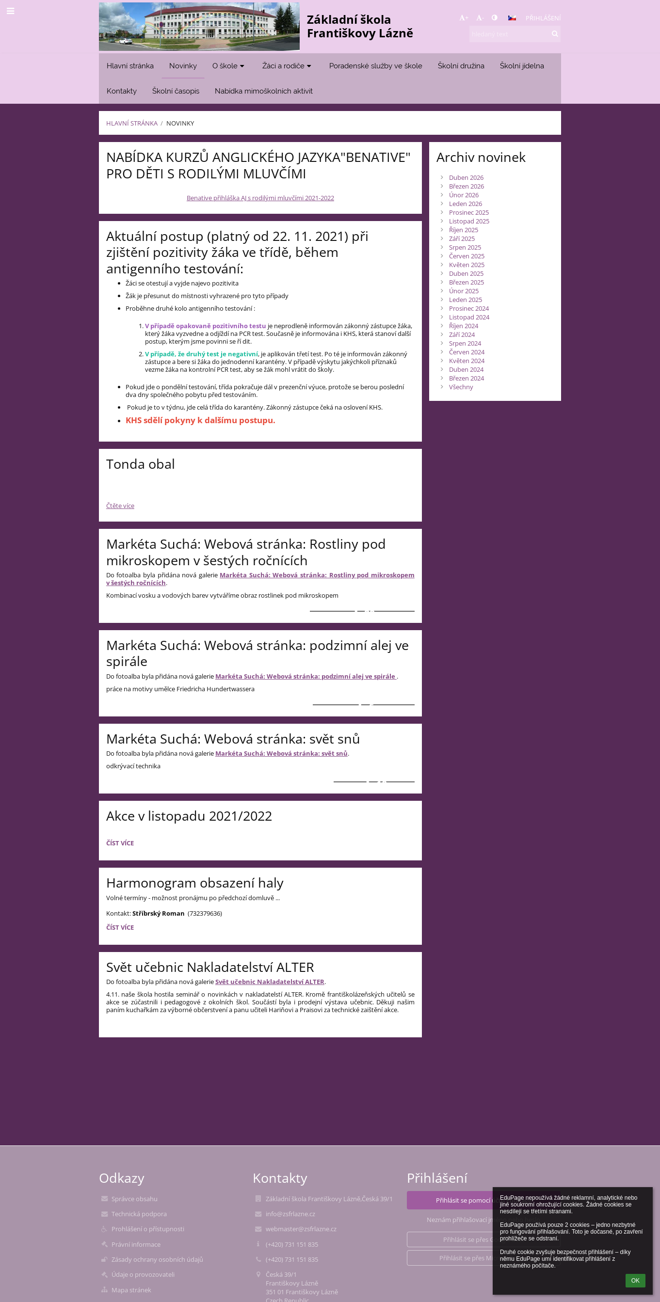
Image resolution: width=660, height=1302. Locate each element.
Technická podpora (139, 1213)
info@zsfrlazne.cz (290, 1213)
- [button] (480, 17)
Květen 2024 (466, 360)
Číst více (121, 844)
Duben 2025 (466, 273)
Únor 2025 (464, 290)
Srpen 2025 (465, 247)
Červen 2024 (466, 352)
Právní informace (136, 1244)
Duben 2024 (466, 369)
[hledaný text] (515, 34)
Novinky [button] (183, 66)
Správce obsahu (135, 1198)
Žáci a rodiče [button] (288, 66)
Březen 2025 (466, 282)
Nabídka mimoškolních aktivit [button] (264, 91)
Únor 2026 (464, 195)
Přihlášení (543, 18)
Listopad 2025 (469, 221)
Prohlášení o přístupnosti (148, 1228)
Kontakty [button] (122, 91)
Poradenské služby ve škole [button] (375, 66)
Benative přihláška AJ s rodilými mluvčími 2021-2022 (260, 197)
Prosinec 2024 (469, 308)
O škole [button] (229, 66)
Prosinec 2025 (469, 212)
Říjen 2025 (463, 229)
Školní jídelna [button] (522, 66)
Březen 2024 (466, 378)
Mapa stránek (131, 1290)
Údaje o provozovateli (143, 1274)
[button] (512, 18)
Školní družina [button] (461, 66)
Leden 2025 (465, 299)
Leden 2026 (465, 203)
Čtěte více (120, 505)
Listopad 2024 (469, 317)
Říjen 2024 (463, 325)
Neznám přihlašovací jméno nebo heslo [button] (483, 1219)
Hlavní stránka (132, 123)
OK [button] (635, 1280)
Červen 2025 (466, 256)
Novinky (180, 123)
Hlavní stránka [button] (130, 66)
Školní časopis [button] (175, 91)
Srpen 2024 (465, 343)
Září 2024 (462, 334)
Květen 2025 (466, 264)
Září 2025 (462, 238)
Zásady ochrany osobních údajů (157, 1259)
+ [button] (463, 17)
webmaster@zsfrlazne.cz (301, 1228)
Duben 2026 (466, 177)
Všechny (461, 386)
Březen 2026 (466, 186)
